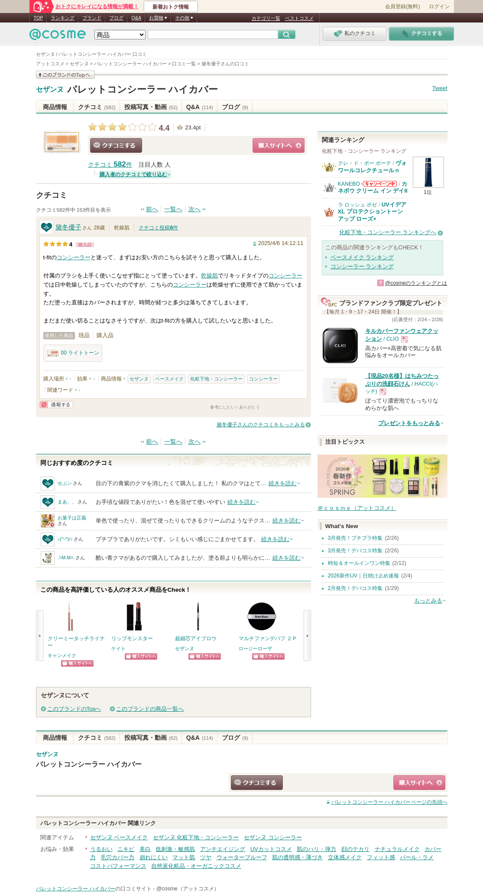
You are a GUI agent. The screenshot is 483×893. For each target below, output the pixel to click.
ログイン (439, 6)
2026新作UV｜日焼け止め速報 (363, 576)
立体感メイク (345, 857)
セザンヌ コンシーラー (273, 837)
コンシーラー (74, 257)
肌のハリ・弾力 (316, 849)
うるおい (101, 849)
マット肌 (183, 857)
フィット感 (381, 857)
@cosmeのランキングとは (416, 283)
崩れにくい (153, 857)
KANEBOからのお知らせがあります (379, 184)
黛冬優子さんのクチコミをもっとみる (261, 425)
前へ (152, 209)
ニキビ (125, 849)
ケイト (118, 648)
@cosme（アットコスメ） (187, 889)
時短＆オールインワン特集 (359, 563)
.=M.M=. (66, 557)
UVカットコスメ (271, 849)
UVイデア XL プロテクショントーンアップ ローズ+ (372, 211)
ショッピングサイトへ (279, 145)
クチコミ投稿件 (158, 228)
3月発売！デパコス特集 (355, 551)
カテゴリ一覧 (266, 18)
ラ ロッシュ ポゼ (357, 205)
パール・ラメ (417, 857)
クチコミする (116, 145)
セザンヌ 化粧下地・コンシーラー (196, 837)
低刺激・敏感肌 (175, 849)
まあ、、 (67, 501)
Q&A (136, 17)
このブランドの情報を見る (65, 75)
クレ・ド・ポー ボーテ (364, 163)
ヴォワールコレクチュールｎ (372, 166)
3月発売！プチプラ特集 (355, 538)
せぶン (65, 483)
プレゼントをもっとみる (409, 423)
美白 (145, 849)
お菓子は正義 (72, 517)
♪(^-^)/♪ (65, 539)
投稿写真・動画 (151, 106)
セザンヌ (50, 89)
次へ (194, 209)
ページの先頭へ (389, 802)
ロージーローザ (255, 648)
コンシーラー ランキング (362, 266)
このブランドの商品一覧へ (150, 709)
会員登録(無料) (402, 6)
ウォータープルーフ (242, 857)
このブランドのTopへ (74, 709)
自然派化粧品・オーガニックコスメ (196, 866)
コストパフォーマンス (118, 866)
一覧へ (173, 209)
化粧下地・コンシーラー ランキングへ (388, 232)
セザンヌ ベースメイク (119, 837)
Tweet (439, 88)
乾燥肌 (209, 275)
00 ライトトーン (73, 353)
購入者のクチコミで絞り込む (133, 174)
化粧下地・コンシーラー (216, 378)
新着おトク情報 (170, 7)
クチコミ (97, 106)
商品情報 (55, 106)
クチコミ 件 (110, 164)
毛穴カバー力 (117, 857)
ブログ (116, 17)
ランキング (63, 17)
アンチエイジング (222, 849)
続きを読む (283, 483)
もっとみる (428, 600)
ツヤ (205, 857)
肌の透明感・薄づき (297, 857)
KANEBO (349, 184)
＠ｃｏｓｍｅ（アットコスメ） (357, 508)
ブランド (91, 17)
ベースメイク (169, 378)
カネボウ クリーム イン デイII (373, 187)
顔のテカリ (355, 849)
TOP (38, 17)
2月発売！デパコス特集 (355, 588)
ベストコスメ (299, 18)
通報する (56, 404)
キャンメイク (62, 655)
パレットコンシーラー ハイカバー (142, 89)
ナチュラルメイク (397, 849)
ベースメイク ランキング (362, 257)
